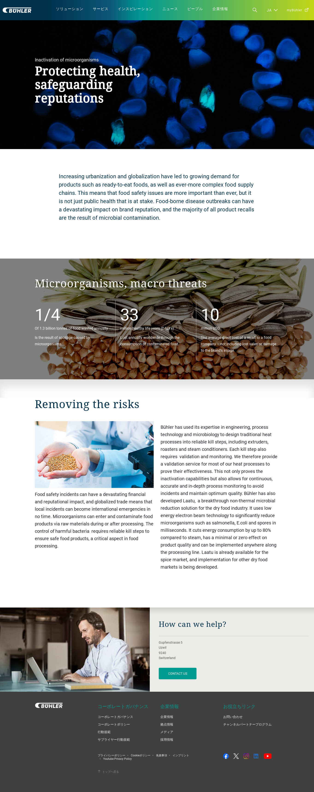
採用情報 (166, 739)
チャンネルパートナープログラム (247, 724)
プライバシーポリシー (111, 755)
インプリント (181, 755)
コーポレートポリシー (114, 724)
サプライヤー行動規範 (114, 739)
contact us (177, 673)
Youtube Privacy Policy (117, 758)
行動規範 (104, 732)
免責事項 (161, 755)
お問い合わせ (233, 716)
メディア (166, 732)
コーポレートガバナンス (115, 716)
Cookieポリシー (140, 755)
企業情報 (166, 716)
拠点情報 (166, 724)
